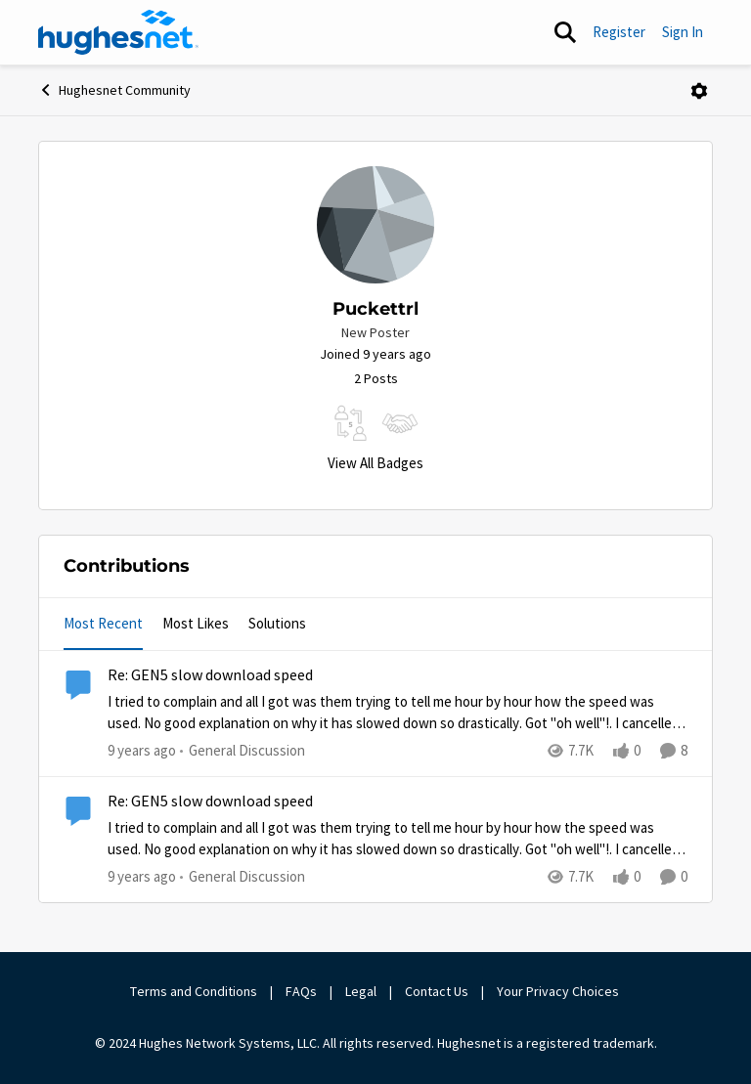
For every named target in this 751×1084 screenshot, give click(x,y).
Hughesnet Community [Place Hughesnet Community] (114, 90)
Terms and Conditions (193, 991)
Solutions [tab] (277, 623)
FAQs (301, 991)
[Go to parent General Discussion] (242, 751)
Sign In (682, 31)
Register (619, 31)
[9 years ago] (142, 751)
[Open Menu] (699, 91)
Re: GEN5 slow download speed (210, 675)
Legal (360, 991)
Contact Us (436, 991)
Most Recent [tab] (103, 623)
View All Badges (375, 463)
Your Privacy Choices (559, 991)
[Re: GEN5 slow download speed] (397, 713)
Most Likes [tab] (195, 623)
